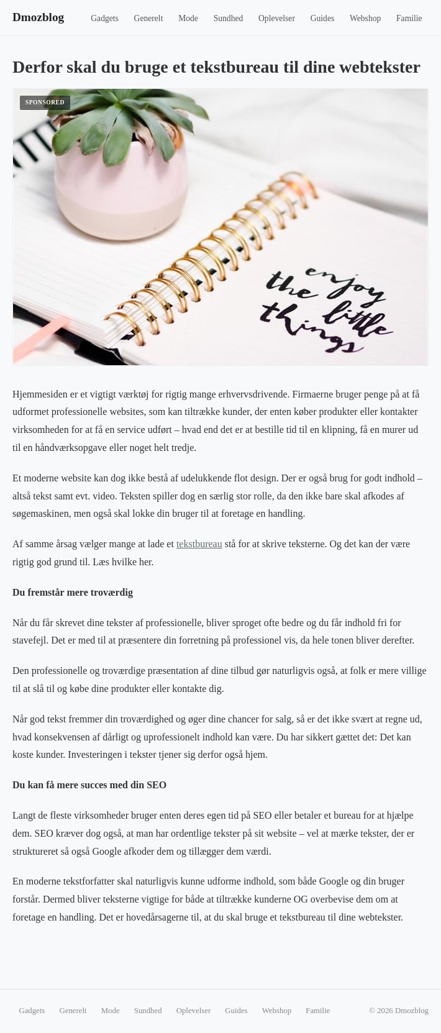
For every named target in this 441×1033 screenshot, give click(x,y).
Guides (323, 18)
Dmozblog (38, 17)
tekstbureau (199, 544)
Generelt (148, 18)
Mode (188, 18)
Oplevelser (276, 18)
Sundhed (228, 18)
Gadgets (105, 18)
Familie (409, 18)
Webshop (365, 18)
